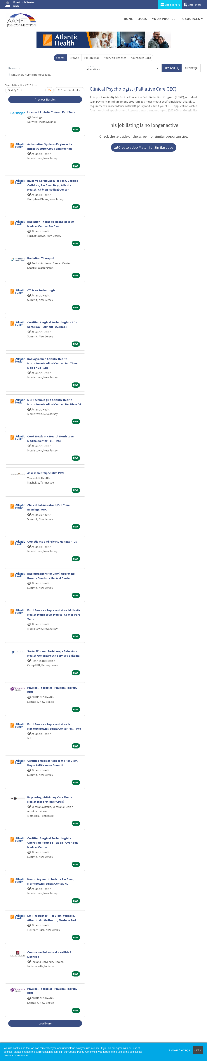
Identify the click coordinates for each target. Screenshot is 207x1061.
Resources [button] (190, 19)
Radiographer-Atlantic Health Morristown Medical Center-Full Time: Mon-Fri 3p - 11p (52, 363)
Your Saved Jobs (141, 58)
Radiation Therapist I (41, 258)
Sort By (12, 90)
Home (128, 19)
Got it (197, 1050)
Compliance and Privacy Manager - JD (52, 541)
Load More (45, 1023)
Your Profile (163, 19)
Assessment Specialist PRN (45, 473)
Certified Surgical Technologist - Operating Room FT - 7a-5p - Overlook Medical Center (52, 842)
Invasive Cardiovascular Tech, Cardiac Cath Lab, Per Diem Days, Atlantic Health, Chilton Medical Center (52, 185)
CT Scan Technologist (42, 290)
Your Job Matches (115, 58)
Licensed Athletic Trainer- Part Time (51, 112)
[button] (191, 68)
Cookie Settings (179, 1050)
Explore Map (92, 58)
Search (60, 58)
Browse (74, 58)
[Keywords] (45, 68)
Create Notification (69, 90)
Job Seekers (170, 4)
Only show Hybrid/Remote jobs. (31, 74)
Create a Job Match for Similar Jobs (143, 147)
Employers (192, 4)
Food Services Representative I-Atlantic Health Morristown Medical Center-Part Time (54, 614)
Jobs (142, 19)
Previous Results (45, 99)
